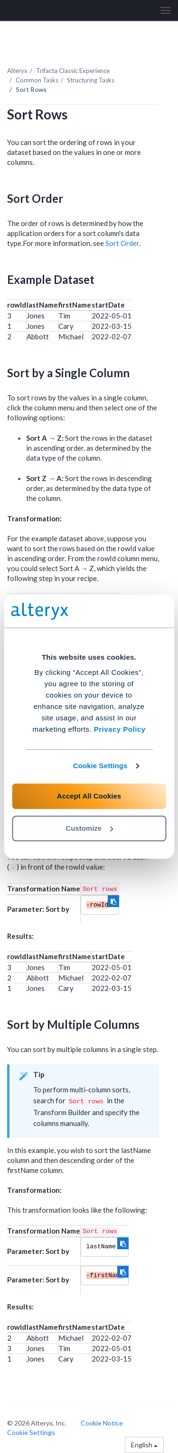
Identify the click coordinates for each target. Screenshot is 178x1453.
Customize (89, 828)
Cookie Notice (102, 1423)
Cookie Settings (100, 766)
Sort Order (122, 243)
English (144, 1445)
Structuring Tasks (90, 80)
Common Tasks (37, 80)
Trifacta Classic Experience (73, 70)
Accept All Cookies (89, 796)
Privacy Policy (120, 729)
